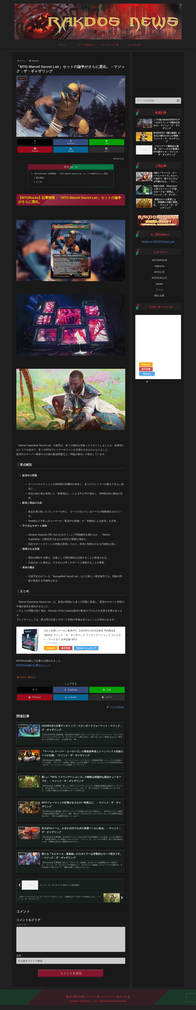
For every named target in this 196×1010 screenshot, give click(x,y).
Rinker (55, 637)
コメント (22, 925)
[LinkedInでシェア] (98, 142)
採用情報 (76, 1002)
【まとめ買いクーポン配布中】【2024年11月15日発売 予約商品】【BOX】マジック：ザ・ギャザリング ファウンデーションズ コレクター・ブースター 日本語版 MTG (82, 629)
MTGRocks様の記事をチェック (33, 659)
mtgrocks (21, 671)
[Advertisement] (158, 74)
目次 (66, 159)
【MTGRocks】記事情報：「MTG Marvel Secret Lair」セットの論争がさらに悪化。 (72, 166)
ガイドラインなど (90, 1002)
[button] (116, 142)
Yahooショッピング (86, 642)
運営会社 (65, 1002)
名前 (18, 961)
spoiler (31, 671)
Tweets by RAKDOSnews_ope (158, 241)
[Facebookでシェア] (43, 142)
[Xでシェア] (25, 142)
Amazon (50, 642)
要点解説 (37, 171)
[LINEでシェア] (61, 142)
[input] (158, 101)
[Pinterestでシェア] (80, 142)
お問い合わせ (128, 1002)
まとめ (36, 175)
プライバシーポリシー (110, 1002)
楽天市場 (65, 642)
